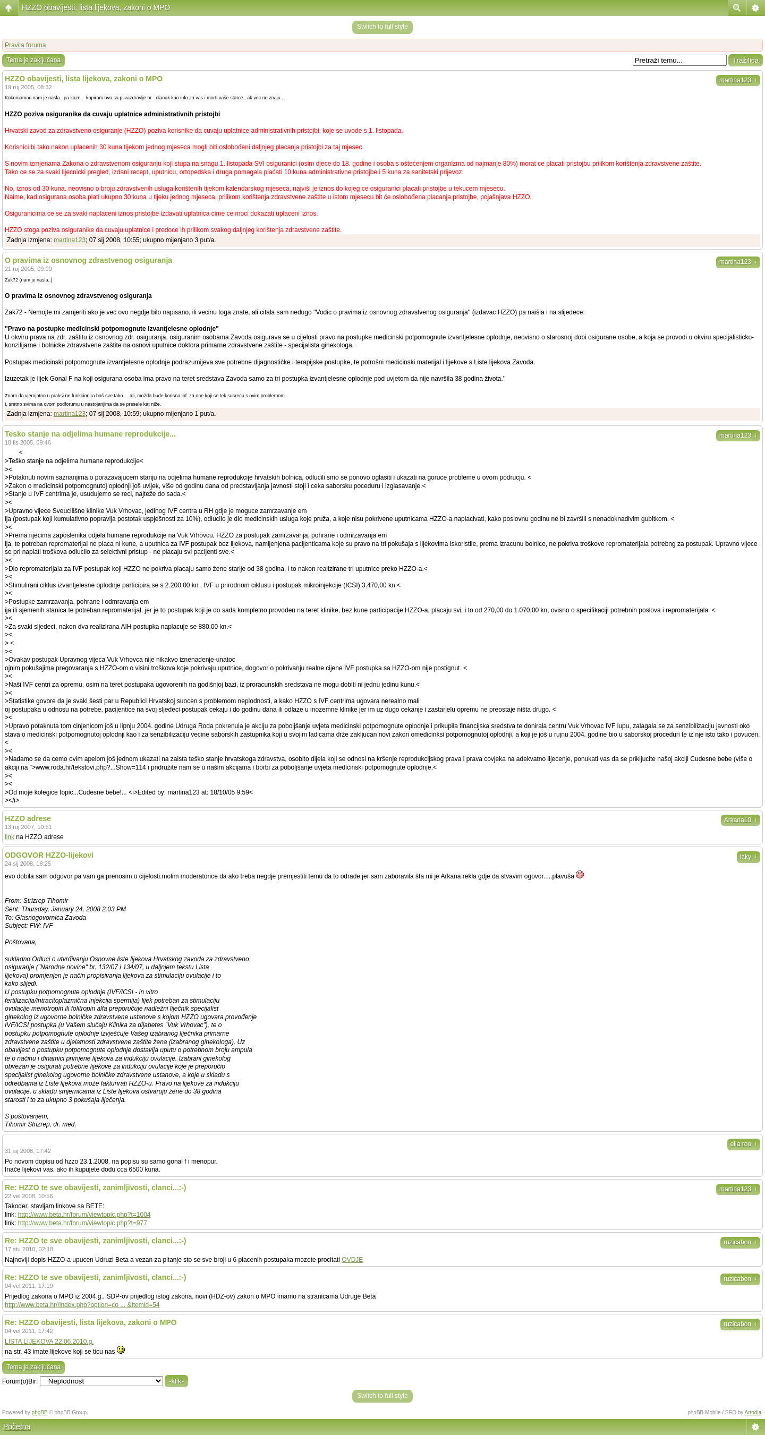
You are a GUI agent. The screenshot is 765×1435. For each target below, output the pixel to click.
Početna (16, 1426)
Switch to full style (382, 26)
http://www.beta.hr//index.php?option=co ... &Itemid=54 (82, 1305)
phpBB (40, 1412)
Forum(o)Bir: (20, 1381)
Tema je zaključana (33, 60)
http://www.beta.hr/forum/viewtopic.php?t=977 (82, 1223)
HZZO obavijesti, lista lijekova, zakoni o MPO (96, 7)
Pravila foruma (25, 45)
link (9, 837)
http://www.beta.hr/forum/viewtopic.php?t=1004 (84, 1214)
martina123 (738, 80)
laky (748, 856)
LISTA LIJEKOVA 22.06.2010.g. (49, 1341)
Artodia (753, 1412)
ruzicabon (740, 1242)
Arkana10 (740, 820)
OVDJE (352, 1259)
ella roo (743, 1144)
